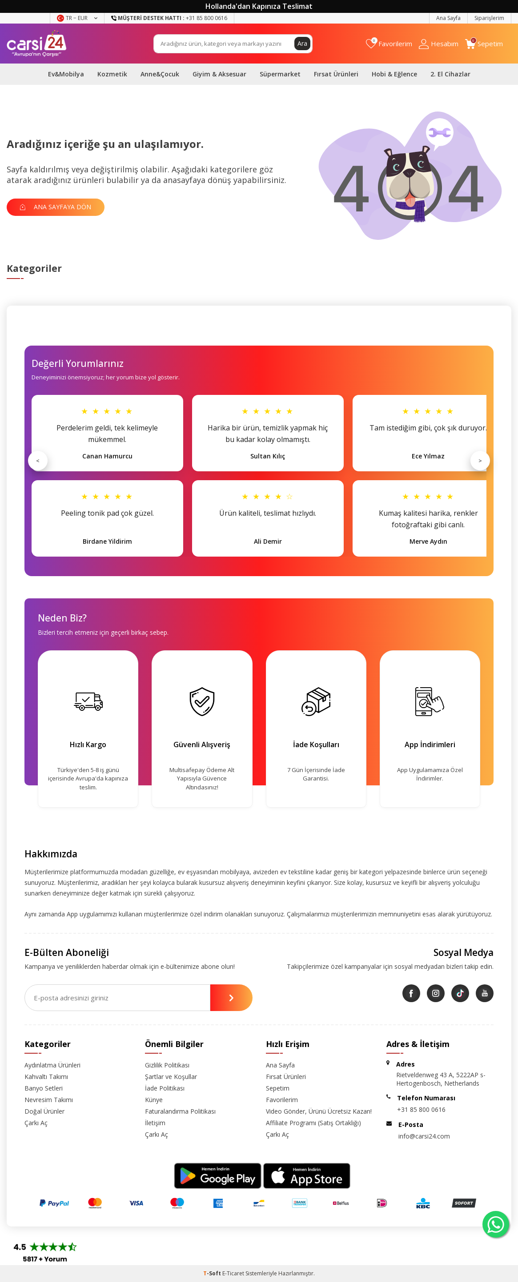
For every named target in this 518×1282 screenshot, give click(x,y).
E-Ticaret (233, 1273)
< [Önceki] (38, 461)
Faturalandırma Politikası (180, 1111)
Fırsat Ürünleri (336, 74)
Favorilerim (282, 1099)
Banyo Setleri (43, 1088)
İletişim (155, 1123)
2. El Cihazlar (450, 74)
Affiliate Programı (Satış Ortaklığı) (313, 1123)
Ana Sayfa (448, 18)
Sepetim (277, 1088)
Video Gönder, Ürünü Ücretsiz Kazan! (319, 1111)
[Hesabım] (438, 44)
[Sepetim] (484, 44)
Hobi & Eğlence (394, 74)
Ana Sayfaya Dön (55, 207)
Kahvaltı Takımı (46, 1076)
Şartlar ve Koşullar (171, 1076)
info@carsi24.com (424, 1136)
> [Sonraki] (480, 461)
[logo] (37, 43)
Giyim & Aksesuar (219, 74)
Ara (302, 43)
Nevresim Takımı (48, 1099)
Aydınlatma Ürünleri (52, 1065)
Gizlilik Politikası (167, 1065)
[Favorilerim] (389, 44)
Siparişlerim (489, 18)
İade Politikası (165, 1088)
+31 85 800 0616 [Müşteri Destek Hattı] (169, 18)
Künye (154, 1099)
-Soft (212, 1273)
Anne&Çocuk (160, 74)
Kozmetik (112, 74)
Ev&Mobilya (66, 74)
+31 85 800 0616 (421, 1109)
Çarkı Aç (36, 1123)
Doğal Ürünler (44, 1111)
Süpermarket (280, 74)
